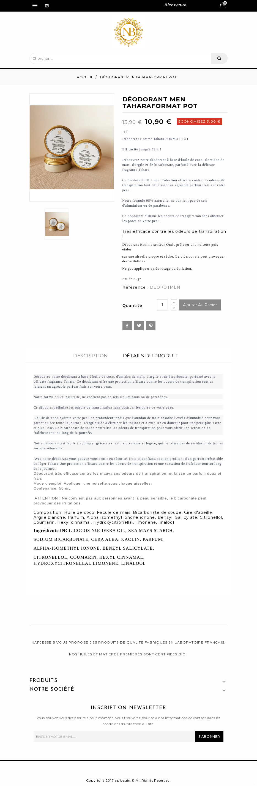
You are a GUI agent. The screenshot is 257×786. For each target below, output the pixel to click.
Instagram (46, 2)
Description (90, 355)
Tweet (139, 325)
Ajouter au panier (200, 304)
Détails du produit (150, 355)
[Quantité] (162, 304)
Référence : (135, 287)
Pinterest (150, 325)
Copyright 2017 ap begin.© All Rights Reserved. (128, 780)
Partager (127, 325)
